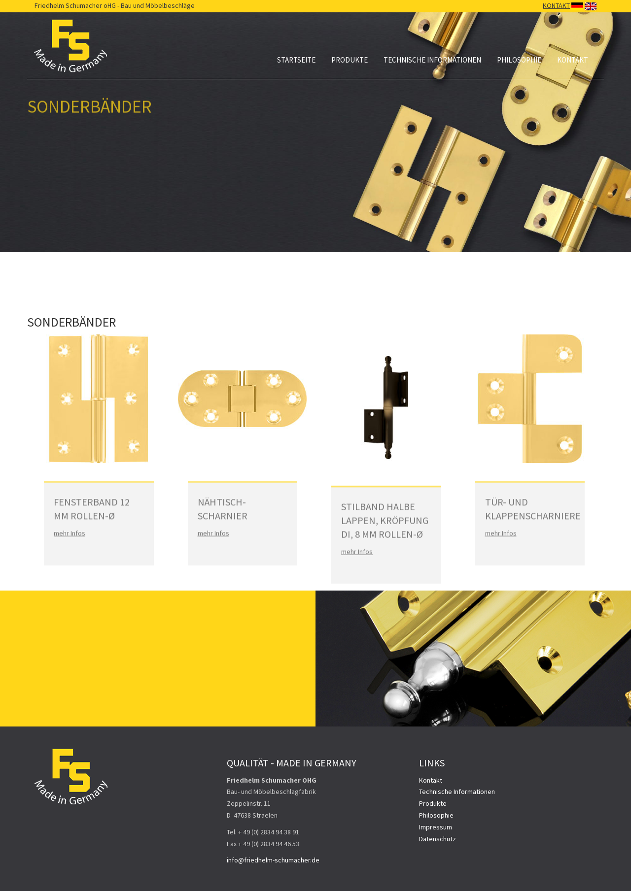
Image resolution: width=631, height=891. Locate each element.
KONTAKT (556, 5)
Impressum (435, 827)
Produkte (349, 60)
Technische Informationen (432, 60)
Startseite (296, 60)
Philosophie (519, 60)
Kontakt (572, 60)
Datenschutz (437, 838)
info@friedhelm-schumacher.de (273, 860)
